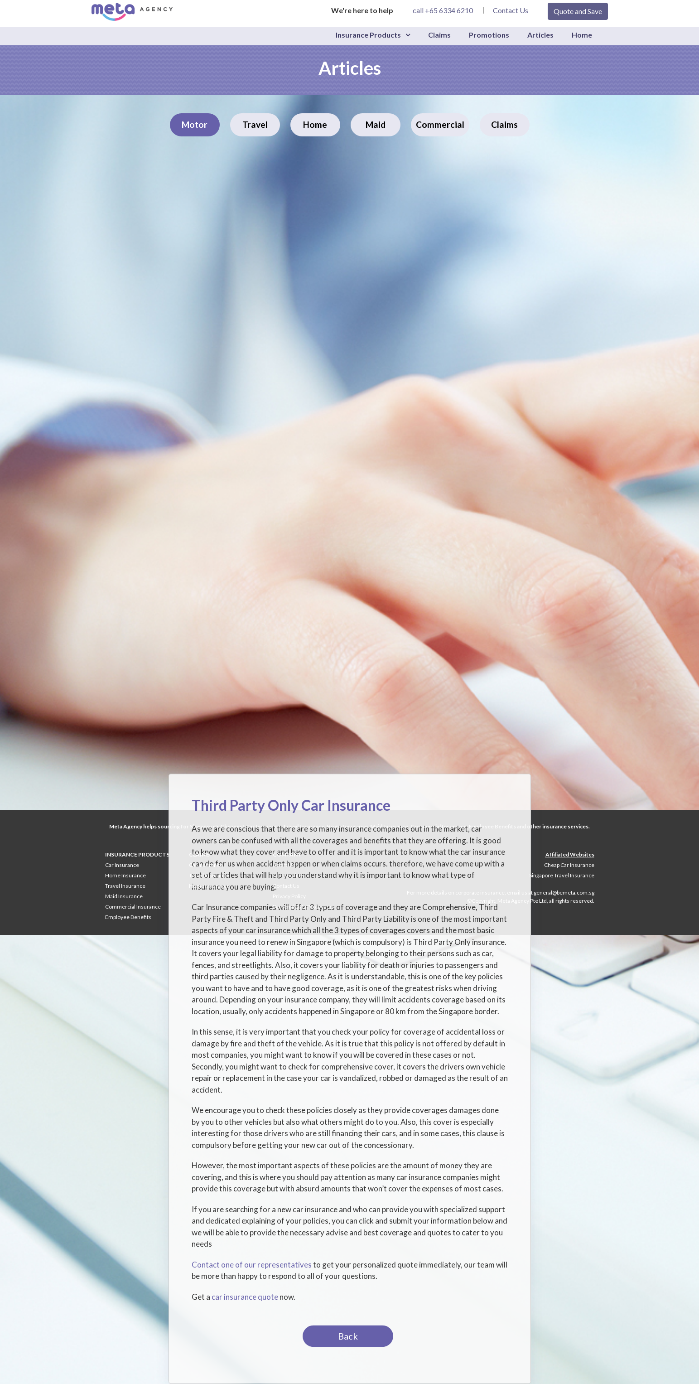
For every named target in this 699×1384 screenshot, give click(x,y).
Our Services (288, 875)
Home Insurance (125, 875)
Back (348, 1336)
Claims (439, 34)
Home (582, 34)
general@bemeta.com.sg (564, 892)
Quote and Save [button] (578, 11)
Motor (194, 124)
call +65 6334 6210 (443, 10)
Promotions (489, 34)
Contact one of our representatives (252, 1264)
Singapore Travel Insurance (561, 875)
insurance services (565, 826)
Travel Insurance (125, 885)
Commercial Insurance (133, 906)
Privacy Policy (289, 896)
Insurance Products (368, 34)
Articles (540, 34)
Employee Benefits (128, 917)
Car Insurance (122, 864)
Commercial (440, 124)
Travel (255, 124)
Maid (376, 124)
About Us (284, 864)
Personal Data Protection (303, 906)
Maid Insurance (124, 896)
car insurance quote (245, 1297)
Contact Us (510, 10)
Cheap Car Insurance (569, 864)
